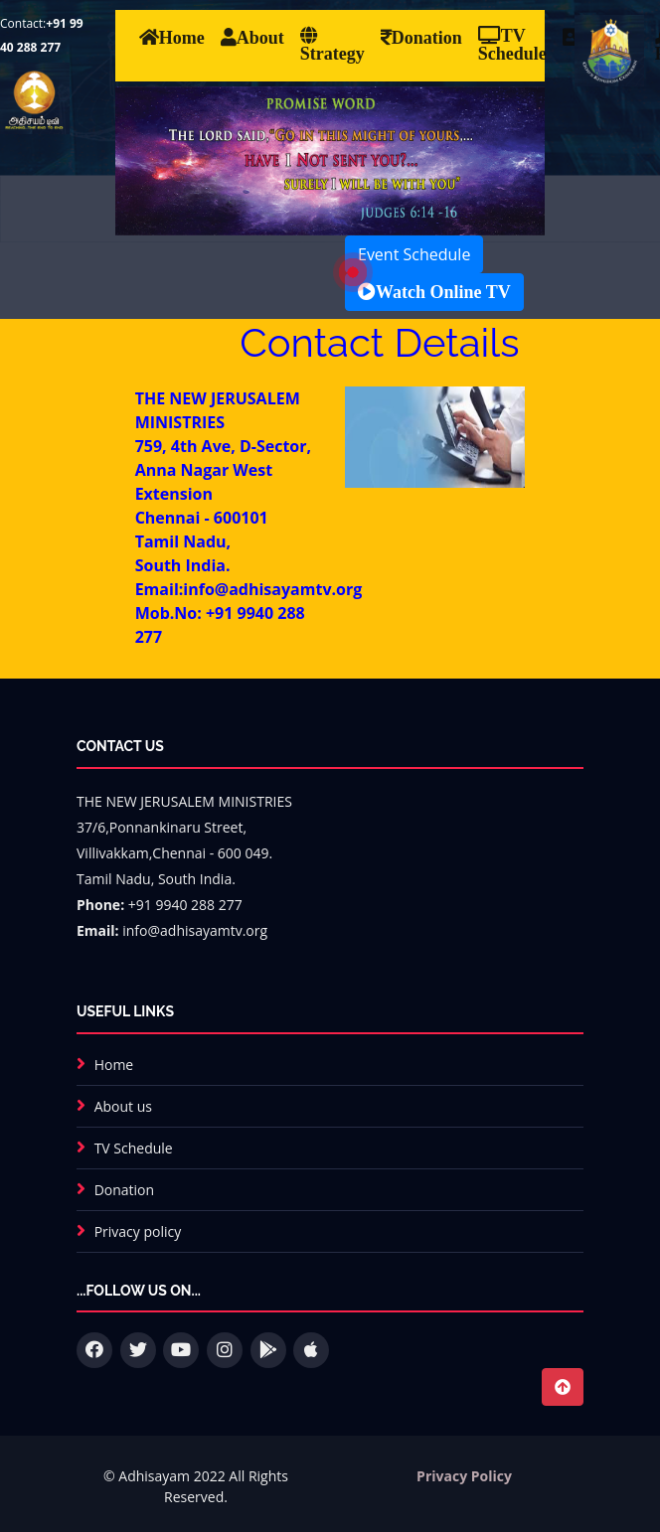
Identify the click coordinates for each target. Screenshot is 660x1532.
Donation (124, 1189)
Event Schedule (414, 254)
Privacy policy (138, 1231)
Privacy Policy (464, 1475)
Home (114, 1064)
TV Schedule (133, 1148)
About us (123, 1106)
